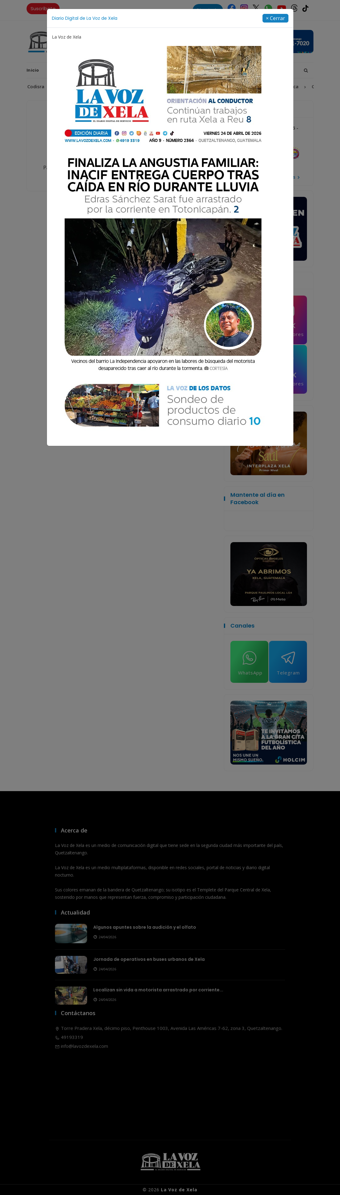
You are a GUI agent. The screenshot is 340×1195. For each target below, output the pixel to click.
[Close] (275, 18)
